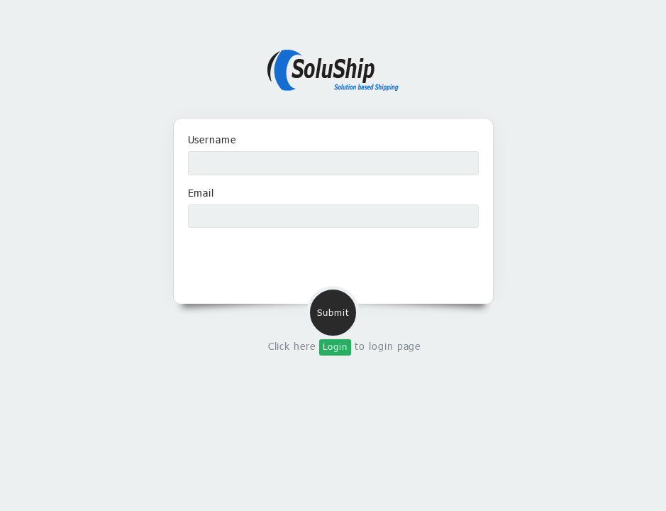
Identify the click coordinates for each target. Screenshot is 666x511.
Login (335, 346)
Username (212, 139)
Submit (332, 312)
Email (201, 193)
